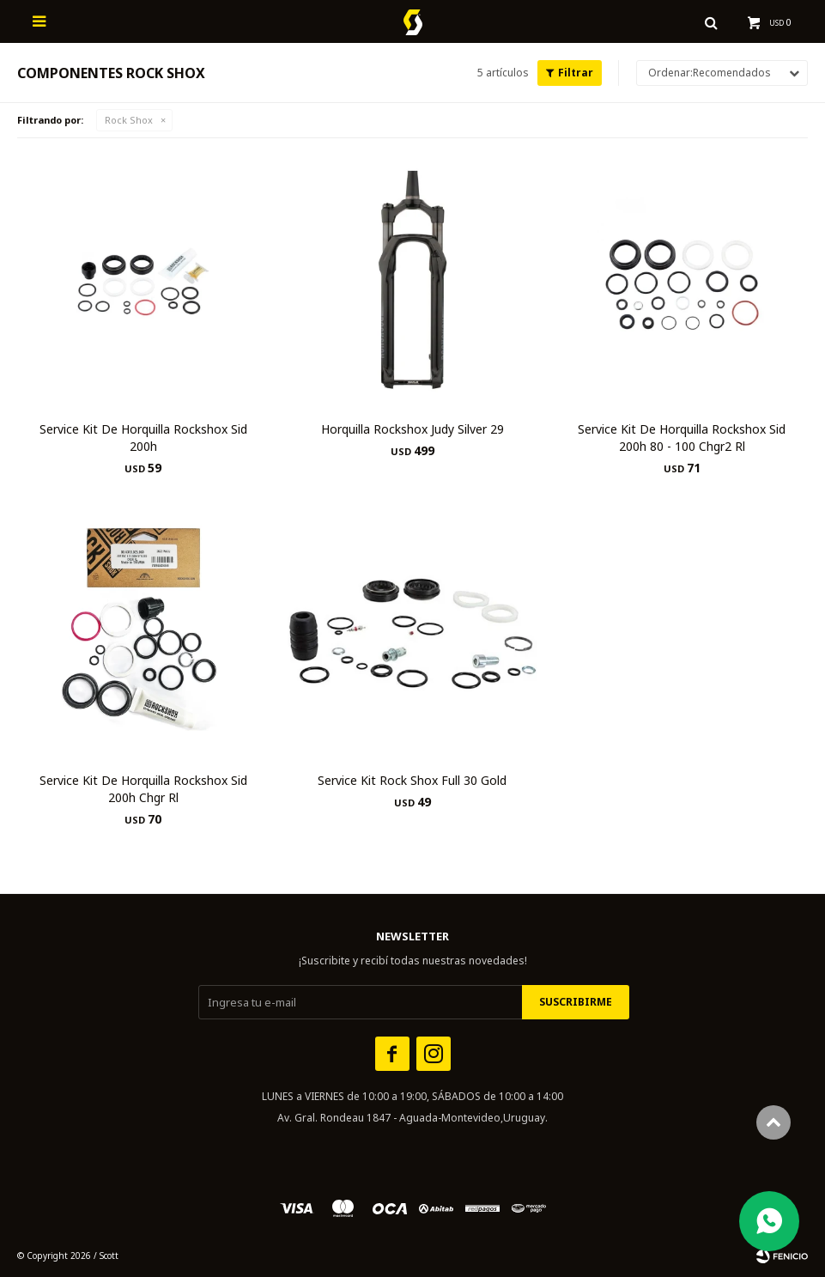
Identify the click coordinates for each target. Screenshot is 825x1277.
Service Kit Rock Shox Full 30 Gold (412, 780)
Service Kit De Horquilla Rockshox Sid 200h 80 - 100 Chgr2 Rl (682, 437)
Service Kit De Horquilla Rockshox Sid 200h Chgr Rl (143, 789)
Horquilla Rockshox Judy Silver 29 (412, 429)
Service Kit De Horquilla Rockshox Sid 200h (143, 437)
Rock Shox (129, 119)
